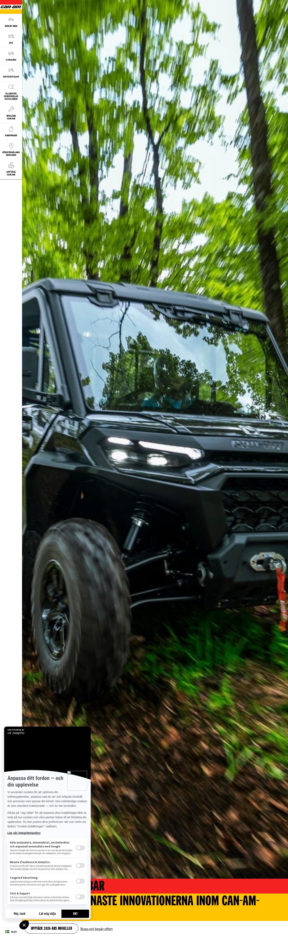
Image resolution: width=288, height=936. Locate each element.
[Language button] (11, 932)
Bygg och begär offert (96, 928)
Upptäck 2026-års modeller (51, 929)
